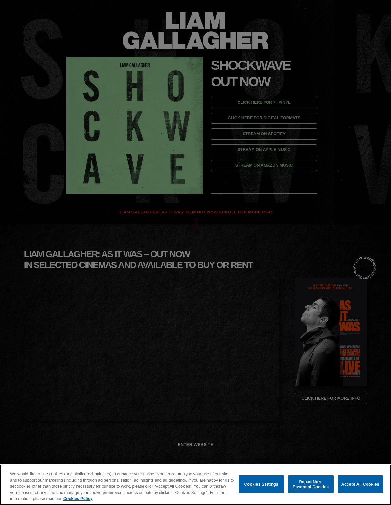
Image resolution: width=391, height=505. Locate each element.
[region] (195, 484)
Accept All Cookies (360, 484)
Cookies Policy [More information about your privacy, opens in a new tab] (77, 498)
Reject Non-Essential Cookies (311, 484)
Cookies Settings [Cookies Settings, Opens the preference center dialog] (261, 484)
